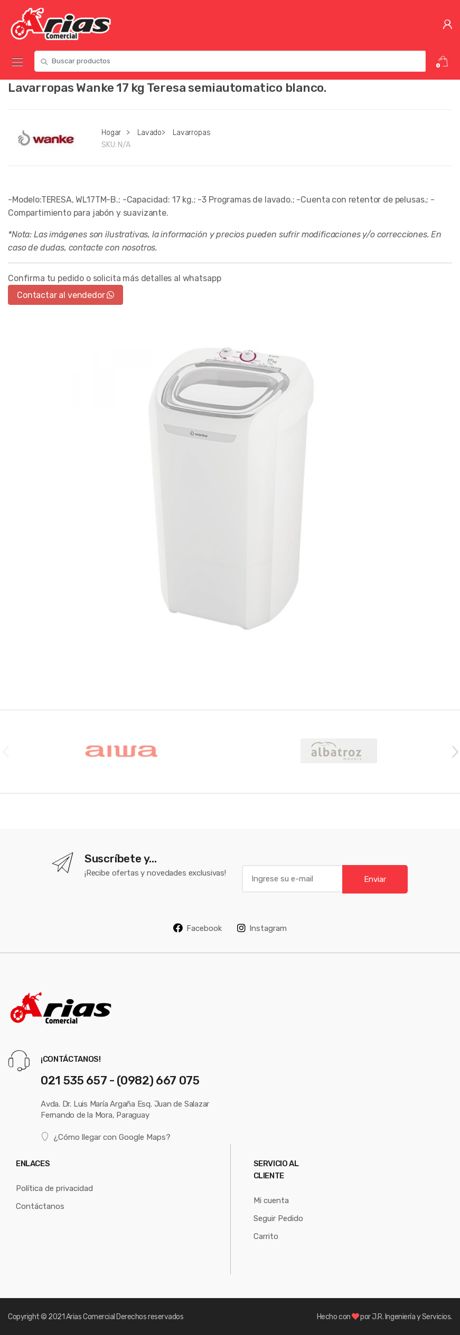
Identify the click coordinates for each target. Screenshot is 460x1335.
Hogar (111, 132)
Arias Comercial (90, 1316)
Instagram (262, 928)
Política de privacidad (54, 1188)
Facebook (197, 928)
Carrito (266, 1236)
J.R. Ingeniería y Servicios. (412, 1316)
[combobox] (230, 61)
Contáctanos (40, 1206)
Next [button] (454, 751)
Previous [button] (5, 751)
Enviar (375, 879)
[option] (230, 487)
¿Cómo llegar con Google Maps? (106, 1136)
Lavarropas (192, 132)
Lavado (149, 132)
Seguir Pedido (278, 1218)
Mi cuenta (271, 1200)
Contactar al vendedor (65, 295)
